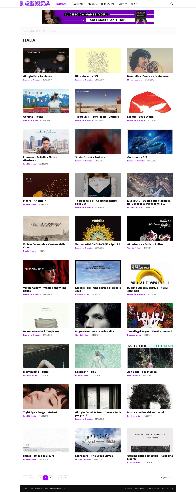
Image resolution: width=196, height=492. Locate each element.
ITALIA (45, 31)
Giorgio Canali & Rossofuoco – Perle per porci (98, 414)
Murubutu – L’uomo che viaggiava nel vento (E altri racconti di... (149, 202)
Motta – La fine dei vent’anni (145, 412)
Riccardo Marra (82, 294)
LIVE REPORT (78, 3)
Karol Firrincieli (30, 164)
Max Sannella (133, 375)
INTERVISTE (92, 3)
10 (61, 478)
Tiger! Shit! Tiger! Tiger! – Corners (97, 116)
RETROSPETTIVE (107, 3)
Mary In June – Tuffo (36, 371)
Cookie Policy (167, 488)
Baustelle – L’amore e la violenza (148, 76)
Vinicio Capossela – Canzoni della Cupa (44, 246)
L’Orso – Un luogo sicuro (38, 456)
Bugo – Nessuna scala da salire (94, 331)
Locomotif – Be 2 (85, 371)
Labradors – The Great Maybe (94, 456)
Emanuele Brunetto (32, 80)
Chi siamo (128, 488)
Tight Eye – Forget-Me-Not (40, 412)
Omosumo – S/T (137, 157)
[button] (171, 3)
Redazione (139, 488)
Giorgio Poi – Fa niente (37, 76)
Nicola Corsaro (29, 251)
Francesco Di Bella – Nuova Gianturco (40, 158)
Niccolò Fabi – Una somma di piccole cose (98, 289)
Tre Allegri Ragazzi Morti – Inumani (149, 331)
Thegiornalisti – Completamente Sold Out (96, 202)
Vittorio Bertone (134, 248)
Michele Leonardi (135, 80)
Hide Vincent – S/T (86, 76)
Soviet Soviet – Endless (90, 157)
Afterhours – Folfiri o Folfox (145, 244)
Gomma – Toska (33, 116)
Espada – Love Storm (140, 116)
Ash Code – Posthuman (142, 371)
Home (25, 31)
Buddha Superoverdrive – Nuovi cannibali (147, 289)
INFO (134, 3)
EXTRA (123, 3)
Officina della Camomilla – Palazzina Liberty (150, 457)
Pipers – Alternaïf (34, 200)
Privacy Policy (153, 488)
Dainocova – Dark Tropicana (41, 331)
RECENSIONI (62, 3)
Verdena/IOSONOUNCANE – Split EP (97, 244)
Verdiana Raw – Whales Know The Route (44, 289)
